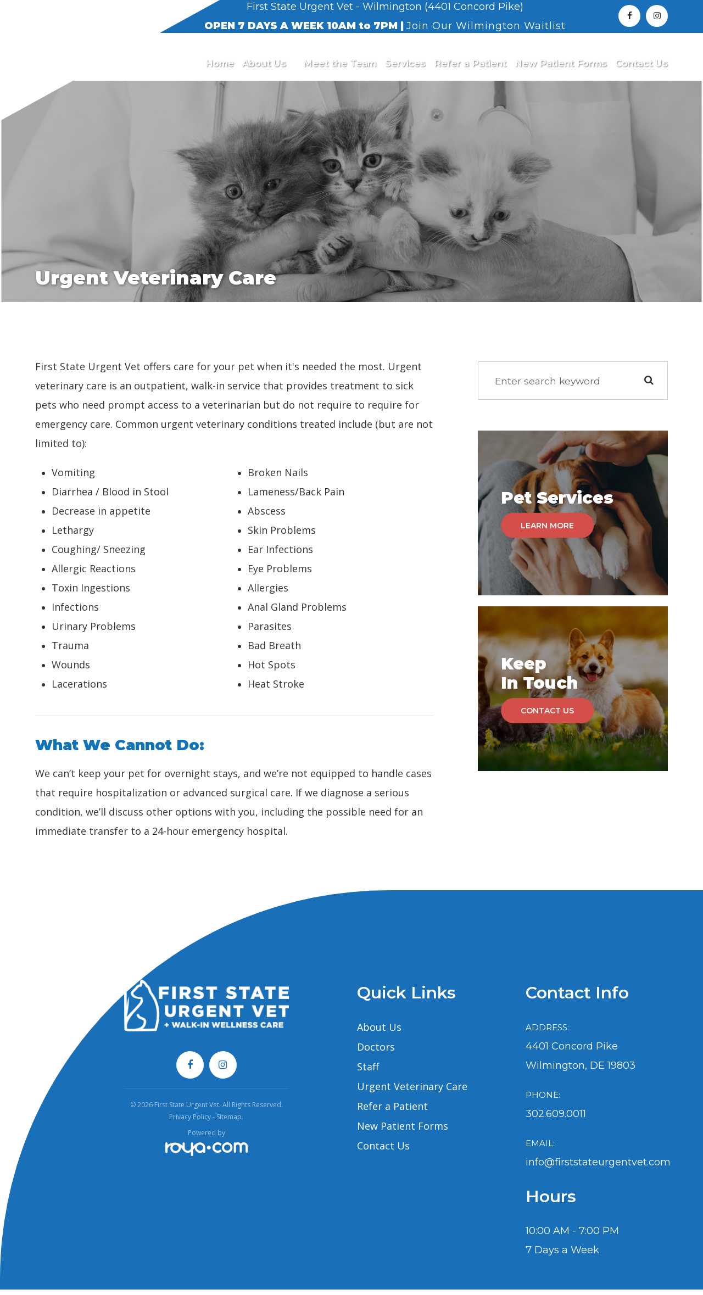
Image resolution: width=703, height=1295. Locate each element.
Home (219, 63)
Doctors (376, 1052)
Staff (368, 1072)
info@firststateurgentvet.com (598, 1168)
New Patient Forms (561, 63)
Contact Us (641, 63)
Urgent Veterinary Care (412, 1091)
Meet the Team (339, 63)
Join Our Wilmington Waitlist (486, 26)
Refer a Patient (470, 63)
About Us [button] (268, 63)
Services (405, 63)
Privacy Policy (190, 1122)
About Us (379, 1032)
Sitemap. (229, 1122)
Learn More (548, 530)
